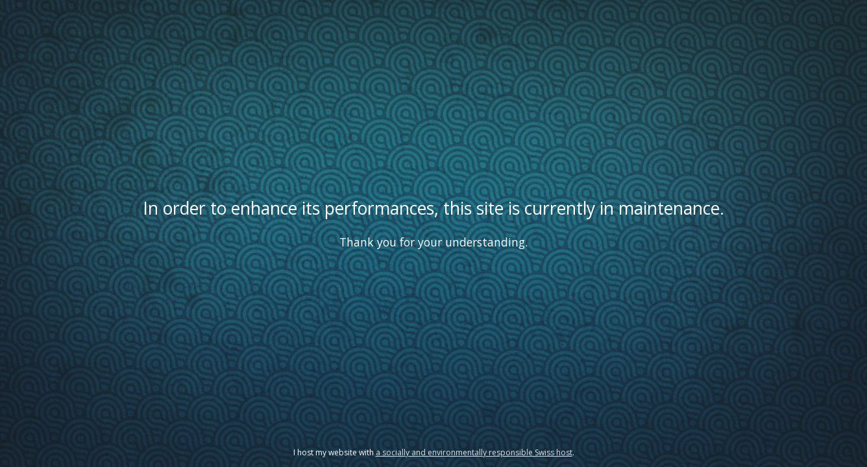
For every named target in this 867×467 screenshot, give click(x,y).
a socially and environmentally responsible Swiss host (474, 452)
